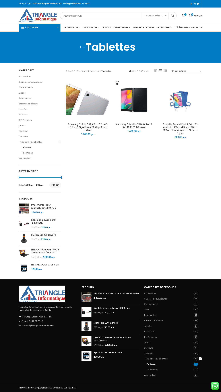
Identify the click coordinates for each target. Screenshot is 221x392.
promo (22, 125)
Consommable (26, 87)
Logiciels (23, 109)
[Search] (118, 15)
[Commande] (186, 71)
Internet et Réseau (28, 103)
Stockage (23, 131)
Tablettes (23, 136)
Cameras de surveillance (30, 82)
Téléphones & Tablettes (30, 141)
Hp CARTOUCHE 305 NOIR (45, 264)
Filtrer (55, 185)
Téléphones (27, 152)
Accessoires (25, 76)
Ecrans (22, 92)
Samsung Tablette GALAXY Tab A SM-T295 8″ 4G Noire (133, 126)
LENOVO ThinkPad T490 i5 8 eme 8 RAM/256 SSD (45, 251)
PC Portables (25, 120)
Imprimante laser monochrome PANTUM (43, 206)
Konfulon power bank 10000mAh (43, 222)
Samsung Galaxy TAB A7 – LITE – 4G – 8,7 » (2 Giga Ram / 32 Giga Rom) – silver (88, 127)
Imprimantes (25, 98)
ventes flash (25, 158)
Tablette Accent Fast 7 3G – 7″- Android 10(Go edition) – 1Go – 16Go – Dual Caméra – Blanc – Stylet (180, 129)
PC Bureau (24, 114)
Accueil (69, 71)
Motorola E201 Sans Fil (43, 235)
